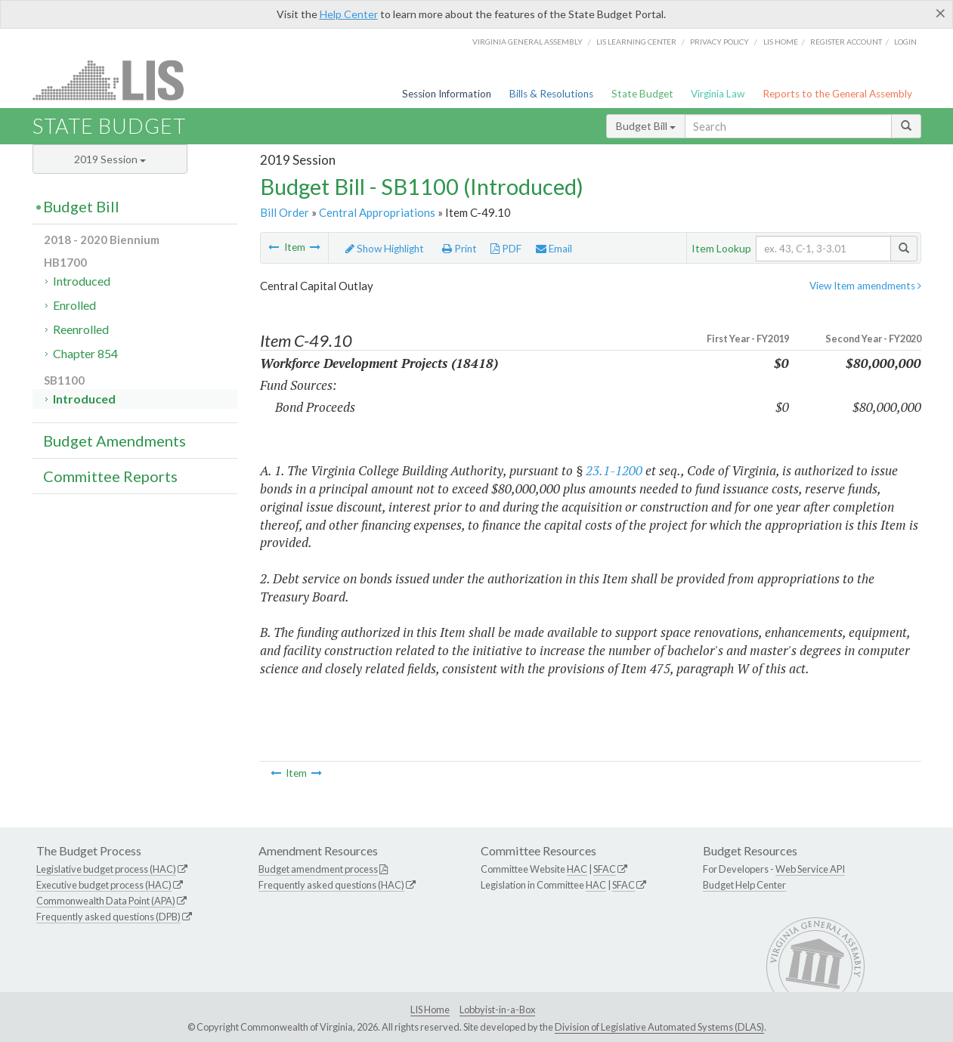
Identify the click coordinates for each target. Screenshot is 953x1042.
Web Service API (810, 869)
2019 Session (110, 159)
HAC (577, 869)
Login (905, 41)
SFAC (604, 869)
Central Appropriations (377, 212)
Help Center (349, 14)
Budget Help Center (744, 885)
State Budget (642, 94)
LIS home (780, 41)
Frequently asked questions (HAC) (331, 885)
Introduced (81, 281)
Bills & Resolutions (551, 94)
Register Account (846, 41)
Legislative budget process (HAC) (106, 869)
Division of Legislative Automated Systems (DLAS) (659, 1027)
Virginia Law (717, 94)
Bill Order (284, 212)
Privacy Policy (719, 41)
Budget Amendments (114, 440)
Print (459, 249)
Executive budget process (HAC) (104, 885)
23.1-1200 (614, 470)
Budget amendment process (318, 869)
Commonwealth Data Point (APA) (105, 901)
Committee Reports (110, 476)
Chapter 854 (85, 353)
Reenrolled (81, 329)
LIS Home (430, 1009)
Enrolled (74, 305)
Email (554, 249)
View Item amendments (865, 286)
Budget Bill (646, 125)
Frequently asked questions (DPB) (108, 917)
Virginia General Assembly (527, 41)
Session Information (446, 94)
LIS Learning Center (636, 41)
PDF (505, 249)
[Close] (940, 13)
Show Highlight (384, 249)
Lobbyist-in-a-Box (497, 1009)
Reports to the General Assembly (837, 94)
